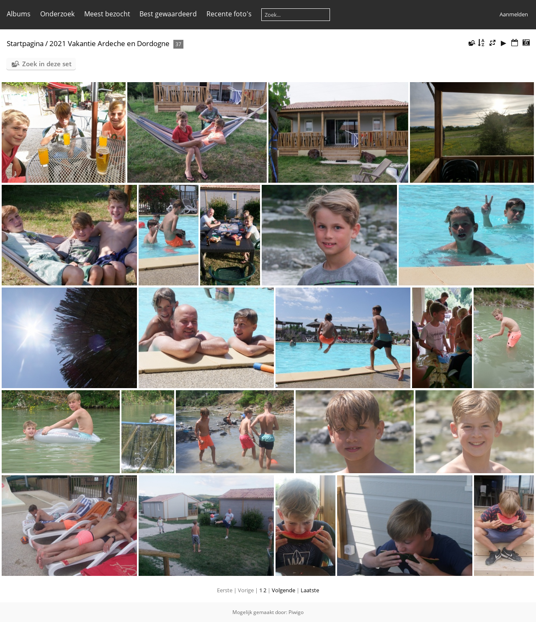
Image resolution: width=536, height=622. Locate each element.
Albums (19, 13)
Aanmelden (514, 14)
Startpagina (25, 43)
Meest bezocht (107, 13)
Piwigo (296, 612)
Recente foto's (229, 13)
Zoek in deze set (47, 64)
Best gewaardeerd (168, 13)
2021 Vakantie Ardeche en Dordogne (109, 43)
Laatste (310, 590)
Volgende (283, 590)
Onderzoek (57, 13)
